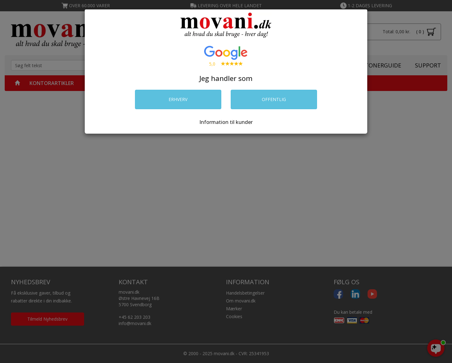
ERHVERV (178, 99)
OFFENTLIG (274, 99)
